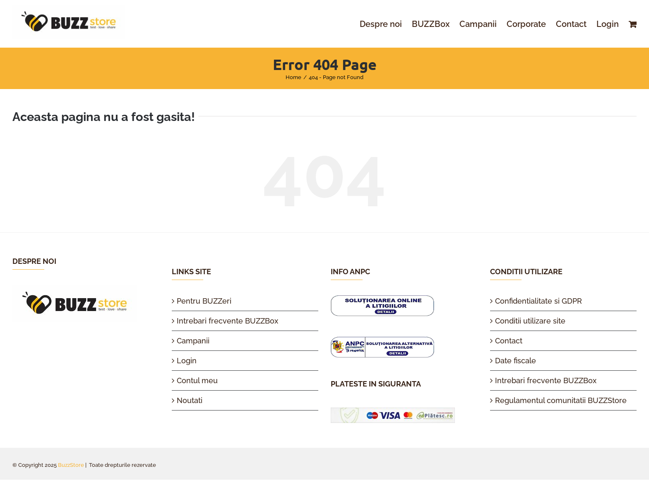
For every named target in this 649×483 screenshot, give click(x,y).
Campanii (193, 340)
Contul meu (197, 380)
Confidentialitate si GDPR (538, 301)
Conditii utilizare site (530, 320)
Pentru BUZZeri (204, 301)
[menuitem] (386, 24)
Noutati (189, 400)
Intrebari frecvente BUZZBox (227, 320)
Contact (508, 340)
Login (187, 360)
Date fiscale (515, 360)
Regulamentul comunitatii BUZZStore (561, 400)
